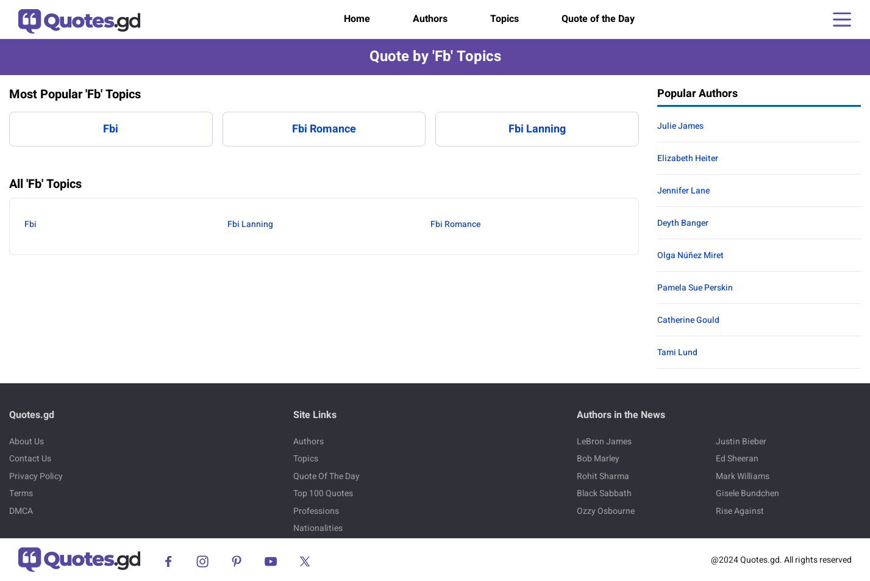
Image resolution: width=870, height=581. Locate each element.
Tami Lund (677, 352)
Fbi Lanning (537, 129)
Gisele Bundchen (747, 493)
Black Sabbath (604, 493)
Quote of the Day (598, 19)
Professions (316, 511)
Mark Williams (742, 476)
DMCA (21, 511)
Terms (21, 493)
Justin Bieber (741, 441)
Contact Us (30, 458)
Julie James (680, 126)
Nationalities (318, 528)
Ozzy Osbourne (606, 511)
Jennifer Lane (683, 190)
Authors (430, 19)
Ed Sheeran (737, 458)
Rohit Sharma (603, 476)
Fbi (110, 129)
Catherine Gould (688, 320)
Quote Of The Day (326, 476)
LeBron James (604, 441)
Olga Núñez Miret (690, 255)
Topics (504, 19)
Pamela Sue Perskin (695, 287)
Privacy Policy (36, 476)
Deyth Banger (682, 223)
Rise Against (740, 511)
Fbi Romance (324, 129)
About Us (26, 441)
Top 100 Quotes (323, 493)
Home (357, 19)
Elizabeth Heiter (687, 158)
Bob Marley (598, 458)
